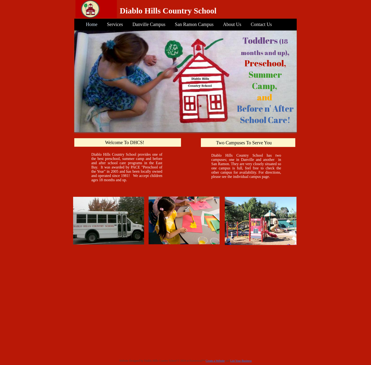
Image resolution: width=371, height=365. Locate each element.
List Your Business (241, 360)
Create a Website (215, 360)
